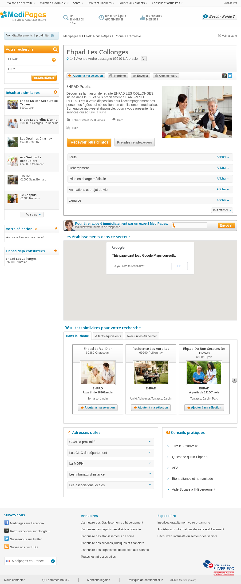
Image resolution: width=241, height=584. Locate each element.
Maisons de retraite (20, 3)
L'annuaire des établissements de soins (107, 536)
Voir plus (31, 214)
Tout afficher (220, 210)
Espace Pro (230, 2)
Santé (76, 3)
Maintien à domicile (53, 3)
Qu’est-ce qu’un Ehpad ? (190, 457)
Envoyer (142, 75)
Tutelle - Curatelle (185, 446)
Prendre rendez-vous (134, 142)
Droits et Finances (99, 3)
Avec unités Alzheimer (142, 336)
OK (180, 266)
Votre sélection (21, 228)
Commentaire (168, 75)
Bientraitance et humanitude (192, 478)
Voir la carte (227, 35)
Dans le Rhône (77, 336)
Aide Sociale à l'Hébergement (193, 489)
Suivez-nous (14, 514)
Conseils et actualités (166, 3)
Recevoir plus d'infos (90, 142)
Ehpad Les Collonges (31, 260)
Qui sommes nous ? (56, 580)
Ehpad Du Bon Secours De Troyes (204, 350)
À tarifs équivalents (108, 336)
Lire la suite (97, 112)
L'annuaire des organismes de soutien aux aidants (115, 550)
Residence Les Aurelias (151, 348)
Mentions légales (98, 580)
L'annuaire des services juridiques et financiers (112, 543)
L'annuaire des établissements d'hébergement (112, 522)
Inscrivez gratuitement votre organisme (184, 522)
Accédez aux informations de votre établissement (191, 529)
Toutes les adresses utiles (98, 556)
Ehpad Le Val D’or (97, 348)
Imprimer (120, 75)
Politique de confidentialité (145, 580)
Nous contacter (14, 580)
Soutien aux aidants (132, 3)
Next (234, 380)
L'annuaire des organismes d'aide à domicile (111, 529)
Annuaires (89, 515)
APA (175, 468)
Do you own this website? (129, 266)
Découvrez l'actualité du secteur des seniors (187, 536)
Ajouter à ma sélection (88, 75)
